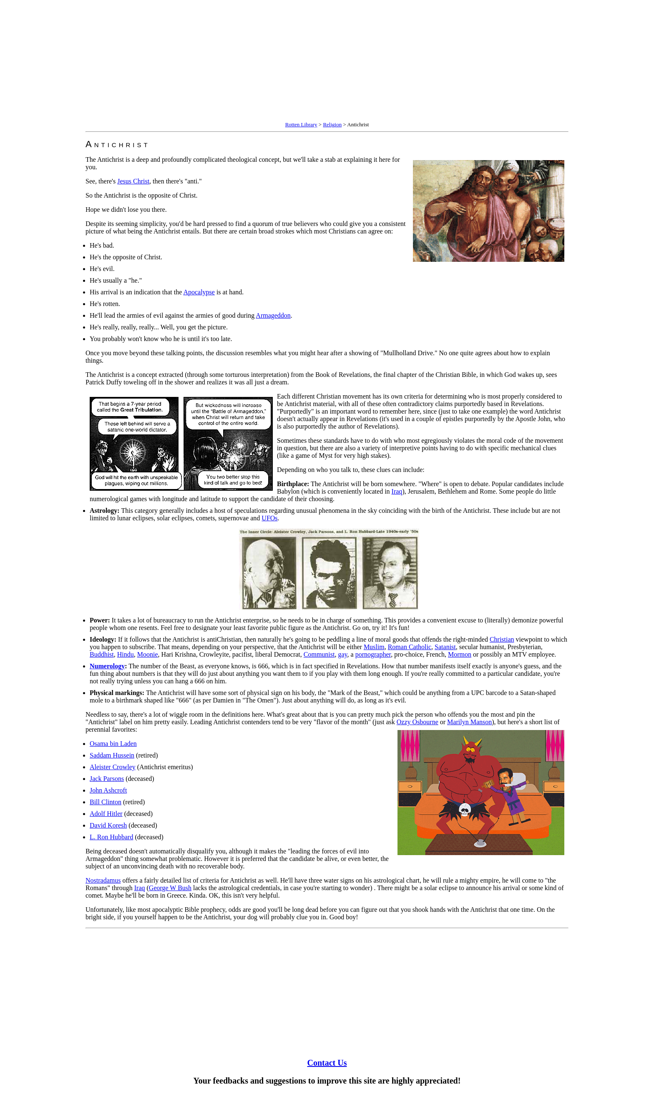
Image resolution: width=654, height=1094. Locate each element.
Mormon (459, 654)
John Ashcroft (108, 790)
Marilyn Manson (469, 721)
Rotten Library (301, 124)
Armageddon (273, 315)
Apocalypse (199, 292)
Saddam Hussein (112, 755)
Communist (319, 654)
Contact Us (327, 1062)
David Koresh (108, 825)
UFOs (269, 518)
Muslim (374, 646)
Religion (332, 124)
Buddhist (102, 654)
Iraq (397, 491)
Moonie (147, 654)
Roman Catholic (409, 646)
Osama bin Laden (113, 743)
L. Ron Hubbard (111, 837)
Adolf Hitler (106, 813)
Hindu (125, 654)
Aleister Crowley (113, 766)
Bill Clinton (105, 801)
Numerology (107, 666)
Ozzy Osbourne (417, 721)
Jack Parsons (107, 778)
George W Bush (170, 887)
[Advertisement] (253, 61)
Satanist (445, 646)
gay (342, 654)
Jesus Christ (133, 181)
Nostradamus (103, 880)
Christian (502, 639)
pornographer (373, 654)
